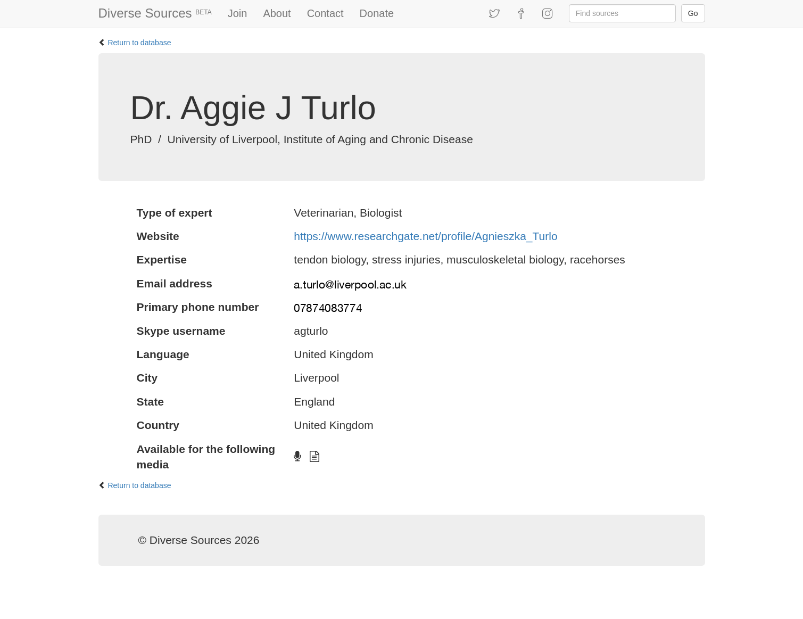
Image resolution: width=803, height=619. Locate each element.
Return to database (139, 42)
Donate (377, 13)
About (277, 13)
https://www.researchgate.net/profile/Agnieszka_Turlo (425, 236)
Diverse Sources (155, 13)
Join (237, 13)
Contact (325, 13)
